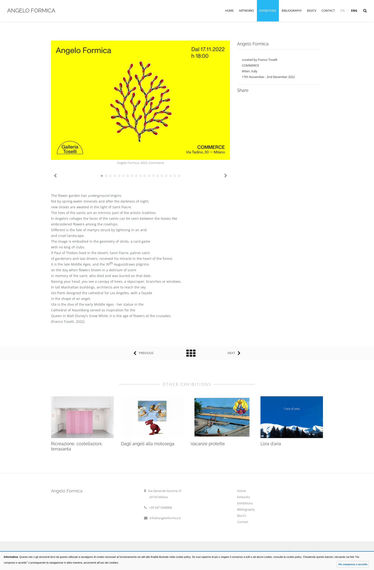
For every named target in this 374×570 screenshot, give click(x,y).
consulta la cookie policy (287, 556)
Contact (328, 11)
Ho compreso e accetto (352, 564)
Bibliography (292, 11)
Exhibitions (267, 11)
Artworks (246, 11)
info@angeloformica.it (165, 518)
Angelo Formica (31, 10)
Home (229, 11)
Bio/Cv (311, 11)
